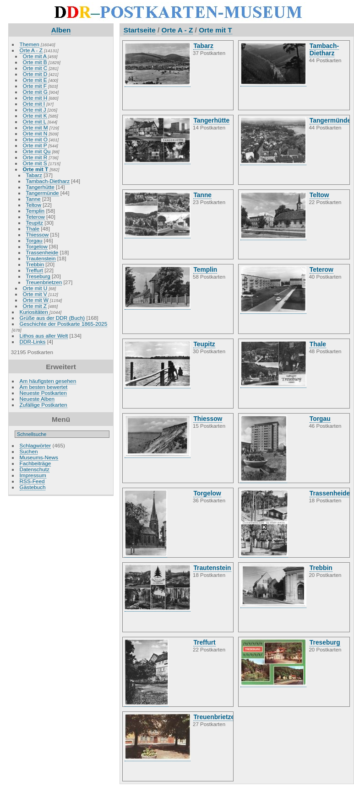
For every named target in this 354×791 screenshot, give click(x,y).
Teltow (33, 205)
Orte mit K (35, 115)
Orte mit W (36, 300)
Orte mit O (35, 139)
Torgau (34, 240)
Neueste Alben (37, 399)
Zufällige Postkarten (43, 405)
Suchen (29, 451)
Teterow (35, 217)
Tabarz (34, 175)
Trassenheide (42, 252)
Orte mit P (35, 145)
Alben (61, 30)
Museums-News (39, 457)
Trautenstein (41, 258)
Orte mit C (35, 68)
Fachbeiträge (35, 463)
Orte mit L (34, 121)
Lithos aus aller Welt (44, 336)
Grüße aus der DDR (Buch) (52, 318)
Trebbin (35, 264)
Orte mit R (35, 157)
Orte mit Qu (37, 151)
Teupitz (34, 223)
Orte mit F (35, 86)
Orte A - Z (31, 50)
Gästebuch (33, 487)
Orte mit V (35, 294)
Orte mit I (34, 104)
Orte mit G (35, 92)
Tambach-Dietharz (48, 181)
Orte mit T (36, 169)
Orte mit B (35, 62)
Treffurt (34, 270)
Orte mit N (35, 133)
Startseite (140, 30)
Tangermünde (42, 193)
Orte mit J (34, 110)
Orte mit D (35, 74)
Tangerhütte (40, 187)
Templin (35, 211)
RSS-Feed (32, 481)
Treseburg (38, 276)
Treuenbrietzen (44, 282)
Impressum (33, 475)
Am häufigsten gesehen (48, 381)
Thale (32, 228)
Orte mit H (35, 98)
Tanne (33, 199)
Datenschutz (34, 469)
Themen (29, 44)
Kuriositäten (34, 312)
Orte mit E (35, 80)
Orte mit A (35, 56)
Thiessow (37, 234)
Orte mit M (35, 127)
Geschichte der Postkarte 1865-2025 (64, 324)
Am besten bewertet (44, 387)
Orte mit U (35, 288)
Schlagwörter (35, 445)
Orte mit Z (35, 306)
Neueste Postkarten (43, 393)
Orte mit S (35, 163)
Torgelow (37, 246)
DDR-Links (33, 341)
